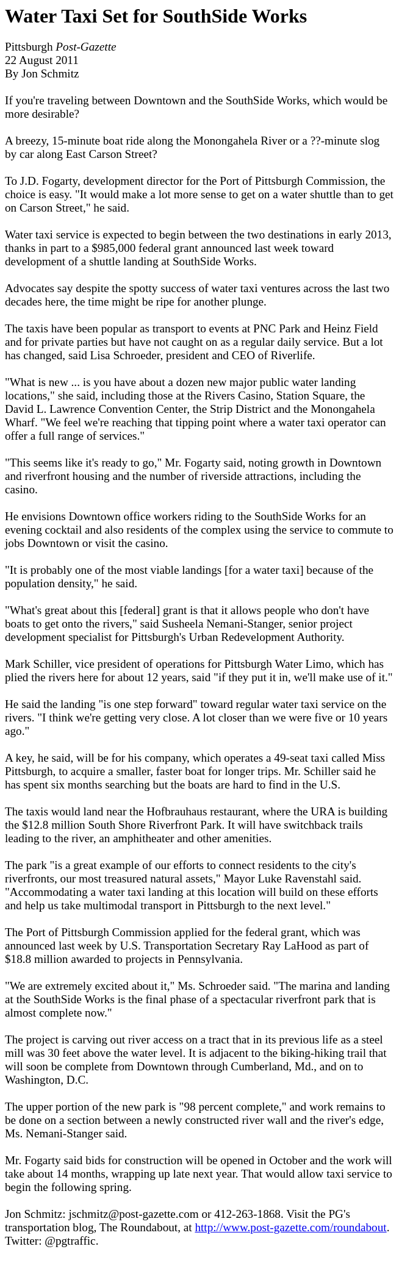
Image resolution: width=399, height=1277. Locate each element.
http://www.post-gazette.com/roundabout (290, 1227)
